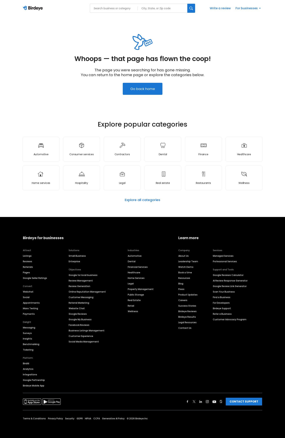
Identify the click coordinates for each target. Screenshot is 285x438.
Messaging (29, 327)
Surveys (27, 333)
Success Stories (187, 305)
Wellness (133, 311)
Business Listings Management (86, 330)
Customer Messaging (81, 297)
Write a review (220, 8)
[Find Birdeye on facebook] (187, 401)
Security (69, 418)
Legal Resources (187, 322)
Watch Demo (185, 267)
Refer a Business (222, 313)
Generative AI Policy (113, 418)
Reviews (27, 261)
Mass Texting (30, 308)
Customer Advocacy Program (229, 319)
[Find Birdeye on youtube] (214, 401)
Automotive (135, 255)
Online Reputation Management (87, 291)
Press (181, 289)
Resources (184, 278)
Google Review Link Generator (230, 286)
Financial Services (138, 267)
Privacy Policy (55, 418)
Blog (180, 283)
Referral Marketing (79, 302)
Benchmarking (31, 344)
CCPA (96, 418)
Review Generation (79, 286)
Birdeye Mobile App (33, 385)
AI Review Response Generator (230, 280)
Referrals (28, 267)
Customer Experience (81, 336)
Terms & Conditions (34, 418)
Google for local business (83, 275)
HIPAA (88, 418)
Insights (27, 338)
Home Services (136, 278)
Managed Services (223, 255)
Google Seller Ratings (35, 278)
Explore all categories (142, 200)
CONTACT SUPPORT (244, 401)
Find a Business (221, 297)
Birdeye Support (222, 308)
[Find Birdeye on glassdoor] (221, 401)
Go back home (142, 88)
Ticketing (28, 349)
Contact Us (184, 328)
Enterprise (74, 261)
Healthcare (134, 272)
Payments (29, 313)
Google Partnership (34, 380)
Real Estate (134, 300)
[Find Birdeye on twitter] (194, 401)
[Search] (191, 8)
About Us (183, 255)
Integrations (30, 374)
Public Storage (136, 294)
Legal (131, 283)
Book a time (185, 272)
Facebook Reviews (79, 325)
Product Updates (188, 294)
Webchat (28, 291)
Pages (26, 272)
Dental (131, 261)
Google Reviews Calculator (228, 275)
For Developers (221, 302)
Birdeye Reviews (187, 311)
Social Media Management (84, 341)
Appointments (31, 302)
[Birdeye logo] (33, 8)
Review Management (81, 280)
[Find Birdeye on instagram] (207, 401)
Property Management (141, 289)
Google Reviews (78, 313)
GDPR (80, 418)
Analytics (28, 369)
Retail (131, 305)
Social (26, 297)
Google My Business (80, 319)
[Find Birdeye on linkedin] (200, 401)
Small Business (77, 255)
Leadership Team (188, 261)
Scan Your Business (224, 291)
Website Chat (77, 308)
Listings (27, 255)
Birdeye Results (187, 316)
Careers (182, 300)
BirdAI (26, 363)
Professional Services (225, 261)
